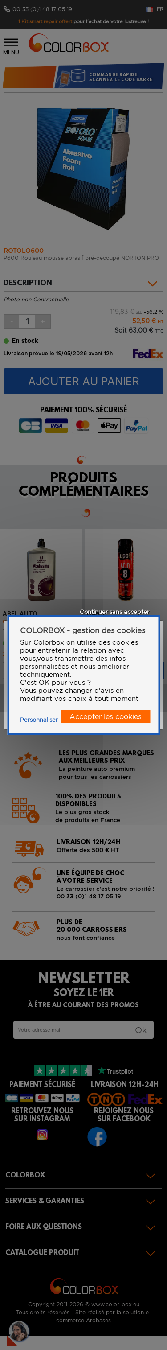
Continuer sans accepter (114, 612)
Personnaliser (39, 719)
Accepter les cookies (105, 716)
